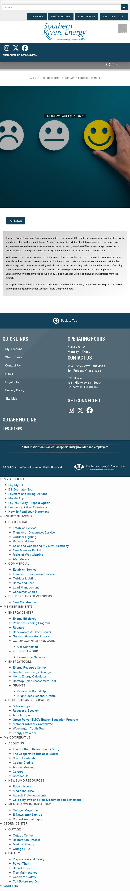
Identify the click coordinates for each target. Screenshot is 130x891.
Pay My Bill (16, 485)
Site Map (11, 398)
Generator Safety (24, 877)
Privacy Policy (14, 390)
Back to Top (69, 320)
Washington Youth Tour (29, 728)
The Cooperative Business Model (35, 753)
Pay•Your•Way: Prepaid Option (29, 502)
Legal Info (12, 382)
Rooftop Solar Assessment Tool (34, 681)
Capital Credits (23, 762)
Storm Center (14, 357)
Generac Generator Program (32, 636)
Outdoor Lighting (24, 537)
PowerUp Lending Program (31, 623)
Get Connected (27, 646)
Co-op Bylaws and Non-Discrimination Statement (47, 799)
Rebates (18, 627)
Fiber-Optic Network (31, 657)
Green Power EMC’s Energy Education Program (45, 719)
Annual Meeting (23, 767)
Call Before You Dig (26, 881)
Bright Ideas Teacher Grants (36, 695)
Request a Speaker (26, 710)
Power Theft (21, 863)
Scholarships (22, 706)
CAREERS (11, 886)
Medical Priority (23, 844)
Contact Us (13, 365)
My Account (13, 349)
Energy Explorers (24, 733)
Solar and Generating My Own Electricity (41, 545)
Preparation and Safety (28, 859)
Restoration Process (27, 839)
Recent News (22, 786)
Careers (18, 771)
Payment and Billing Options (27, 493)
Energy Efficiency (24, 618)
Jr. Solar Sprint (23, 715)
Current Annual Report (28, 819)
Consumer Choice (25, 591)
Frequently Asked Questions (27, 507)
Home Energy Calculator (29, 676)
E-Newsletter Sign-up (27, 814)
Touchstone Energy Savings (32, 672)
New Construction (25, 602)
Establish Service (24, 528)
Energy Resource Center (29, 667)
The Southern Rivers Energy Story (36, 749)
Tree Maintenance (25, 872)
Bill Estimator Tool (20, 489)
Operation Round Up (31, 691)
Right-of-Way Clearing (28, 554)
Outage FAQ (21, 848)
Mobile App (16, 498)
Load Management (26, 587)
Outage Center (23, 835)
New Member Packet (27, 550)
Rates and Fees (23, 541)
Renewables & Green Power (32, 632)
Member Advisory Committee (33, 724)
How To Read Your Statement (28, 511)
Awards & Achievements (29, 795)
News (9, 373)
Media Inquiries (23, 790)
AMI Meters (21, 559)
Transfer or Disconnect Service (34, 532)
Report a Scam (23, 868)
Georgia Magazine (25, 810)
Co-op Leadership (25, 758)
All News (16, 220)
